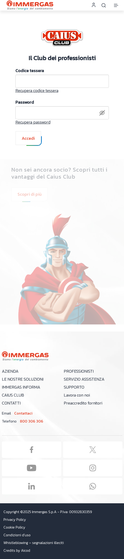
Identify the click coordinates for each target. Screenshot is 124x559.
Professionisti (79, 371)
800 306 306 (31, 421)
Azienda (10, 371)
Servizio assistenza (84, 379)
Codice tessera (29, 71)
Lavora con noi (77, 395)
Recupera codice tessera (36, 90)
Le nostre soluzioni (22, 379)
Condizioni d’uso (17, 535)
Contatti (11, 403)
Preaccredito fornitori (83, 403)
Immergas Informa (21, 387)
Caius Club (13, 395)
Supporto (74, 387)
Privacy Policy (15, 519)
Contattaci (23, 413)
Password (24, 102)
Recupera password (32, 122)
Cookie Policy (14, 527)
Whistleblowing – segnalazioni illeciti (34, 543)
